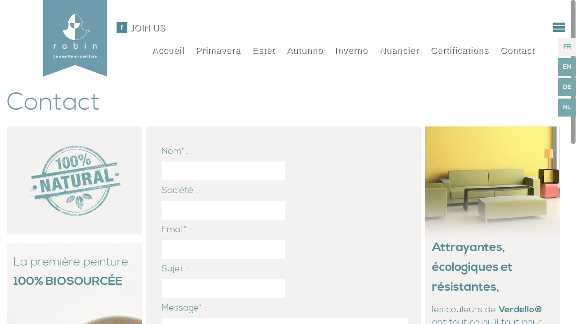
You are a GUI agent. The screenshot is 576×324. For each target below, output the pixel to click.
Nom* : (175, 151)
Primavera (217, 50)
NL (567, 108)
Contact (517, 50)
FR (567, 47)
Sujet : (175, 268)
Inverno (351, 50)
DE (567, 87)
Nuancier (398, 50)
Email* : (176, 229)
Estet (263, 50)
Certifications (459, 50)
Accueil (168, 50)
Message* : (184, 308)
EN (567, 67)
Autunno (304, 50)
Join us (147, 27)
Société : (180, 190)
